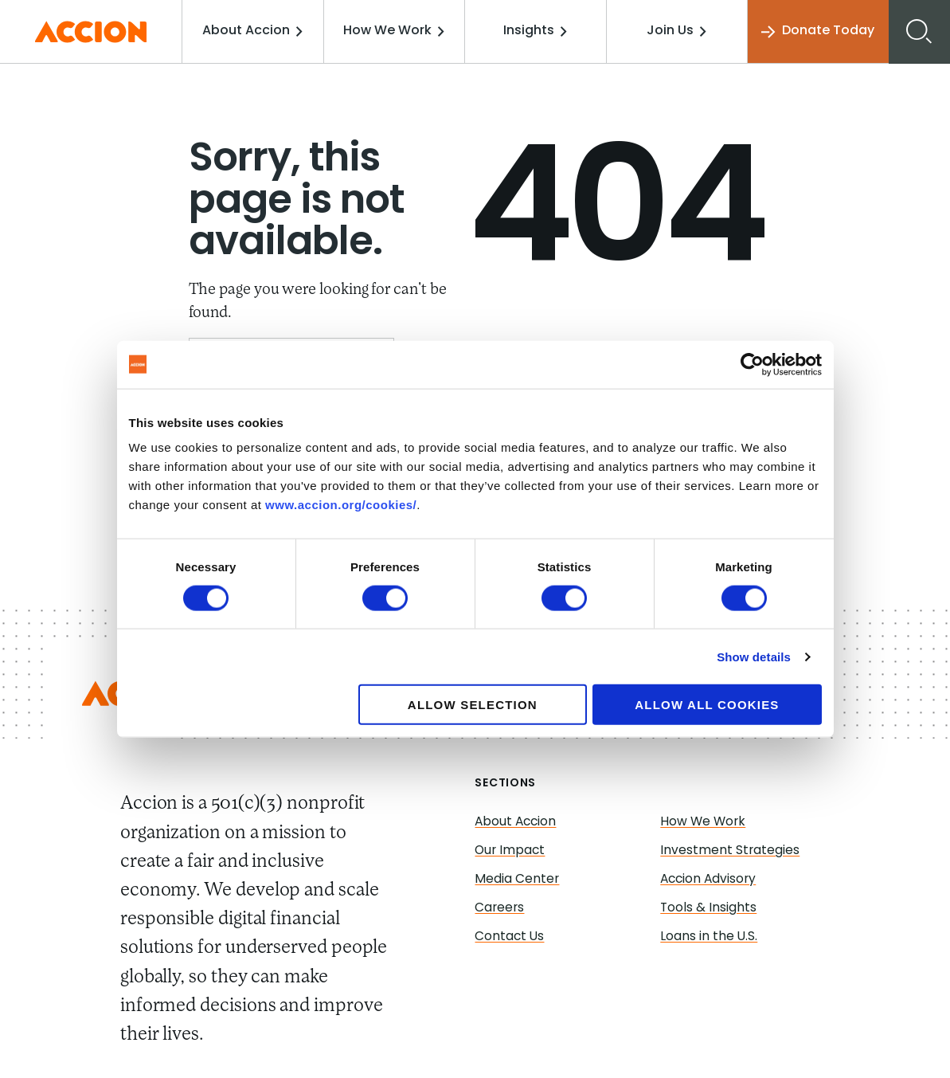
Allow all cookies (707, 704)
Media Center (517, 879)
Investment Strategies (730, 851)
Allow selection (473, 704)
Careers (500, 908)
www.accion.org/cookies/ (340, 505)
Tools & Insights (708, 908)
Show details (754, 656)
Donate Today (817, 31)
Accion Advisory (710, 879)
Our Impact (511, 851)
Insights (537, 31)
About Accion (258, 31)
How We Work (397, 31)
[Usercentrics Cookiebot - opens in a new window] (752, 364)
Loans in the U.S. (709, 937)
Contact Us (510, 937)
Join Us (677, 31)
